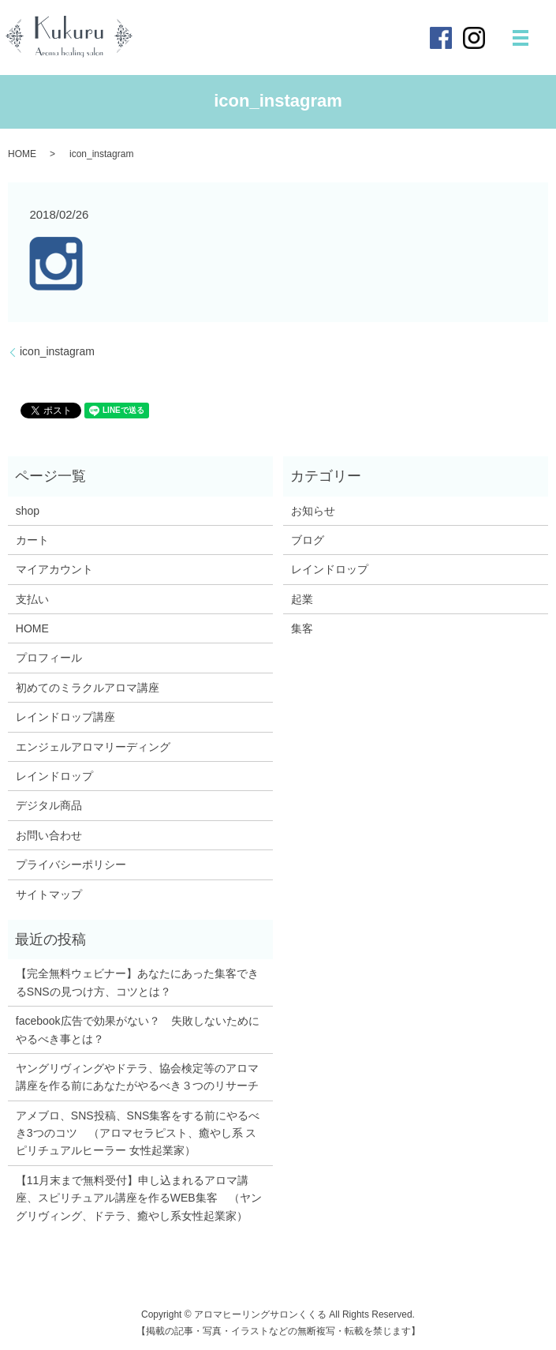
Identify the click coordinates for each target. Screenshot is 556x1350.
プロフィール (49, 657)
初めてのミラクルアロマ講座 (87, 687)
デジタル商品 (49, 805)
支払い (32, 599)
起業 (302, 599)
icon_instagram (57, 351)
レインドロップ (54, 776)
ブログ (307, 540)
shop (27, 510)
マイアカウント (54, 569)
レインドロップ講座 (65, 717)
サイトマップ (49, 894)
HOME (22, 153)
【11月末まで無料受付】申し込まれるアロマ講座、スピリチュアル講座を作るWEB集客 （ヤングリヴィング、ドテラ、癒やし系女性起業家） (139, 1198)
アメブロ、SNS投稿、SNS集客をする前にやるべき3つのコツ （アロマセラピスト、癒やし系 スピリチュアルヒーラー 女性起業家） (138, 1133)
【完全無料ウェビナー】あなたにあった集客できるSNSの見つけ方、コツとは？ (137, 982)
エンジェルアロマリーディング (93, 747)
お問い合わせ (49, 835)
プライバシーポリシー (71, 864)
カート (32, 540)
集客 (302, 628)
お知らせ (313, 510)
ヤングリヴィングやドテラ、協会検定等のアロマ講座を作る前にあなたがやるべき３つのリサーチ (137, 1077)
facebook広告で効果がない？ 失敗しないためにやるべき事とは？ (137, 1029)
